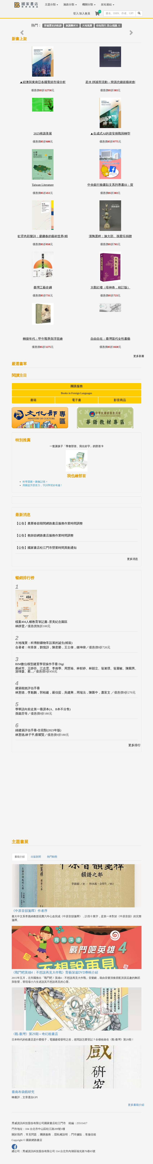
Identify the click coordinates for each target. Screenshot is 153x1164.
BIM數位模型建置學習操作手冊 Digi (39, 664)
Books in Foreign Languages (76, 393)
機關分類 (89, 4)
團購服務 (76, 386)
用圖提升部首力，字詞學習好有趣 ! (42, 485)
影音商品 (120, 400)
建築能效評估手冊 (27, 688)
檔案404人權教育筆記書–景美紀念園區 (41, 622)
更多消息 (132, 559)
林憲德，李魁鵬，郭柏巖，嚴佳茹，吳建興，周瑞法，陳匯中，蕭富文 (63, 692)
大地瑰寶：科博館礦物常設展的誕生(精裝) (43, 643)
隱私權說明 (61, 1134)
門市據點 (76, 1134)
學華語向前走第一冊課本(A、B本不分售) (43, 709)
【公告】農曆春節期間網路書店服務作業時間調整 (49, 523)
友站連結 (107, 4)
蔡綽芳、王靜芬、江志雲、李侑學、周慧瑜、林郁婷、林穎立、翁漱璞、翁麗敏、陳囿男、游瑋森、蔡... (76, 670)
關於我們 (17, 1134)
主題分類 (51, 4)
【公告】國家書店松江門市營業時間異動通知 (46, 547)
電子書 (76, 400)
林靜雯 (20, 626)
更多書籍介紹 (136, 1104)
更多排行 (134, 745)
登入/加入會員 (81, 13)
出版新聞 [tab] (36, 856)
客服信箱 (90, 1134)
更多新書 (138, 356)
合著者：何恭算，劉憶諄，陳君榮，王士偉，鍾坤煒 (50, 647)
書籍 (33, 400)
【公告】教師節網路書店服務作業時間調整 (44, 535)
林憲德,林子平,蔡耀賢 (30, 734)
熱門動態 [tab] (52, 856)
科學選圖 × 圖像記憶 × (35, 481)
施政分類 (70, 4)
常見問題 (31, 1134)
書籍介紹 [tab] (20, 856)
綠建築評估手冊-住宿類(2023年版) (38, 730)
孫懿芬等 (21, 713)
